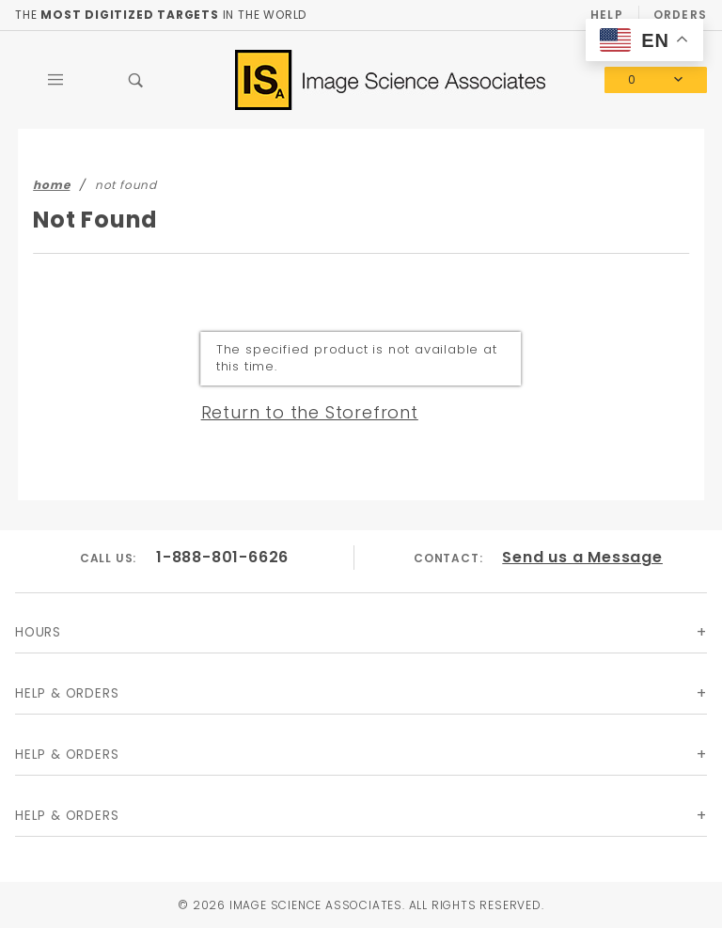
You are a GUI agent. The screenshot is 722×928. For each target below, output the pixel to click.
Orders (680, 15)
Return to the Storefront (309, 412)
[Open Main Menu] (55, 80)
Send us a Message (582, 557)
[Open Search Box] (136, 80)
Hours (38, 632)
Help (606, 15)
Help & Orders (66, 693)
